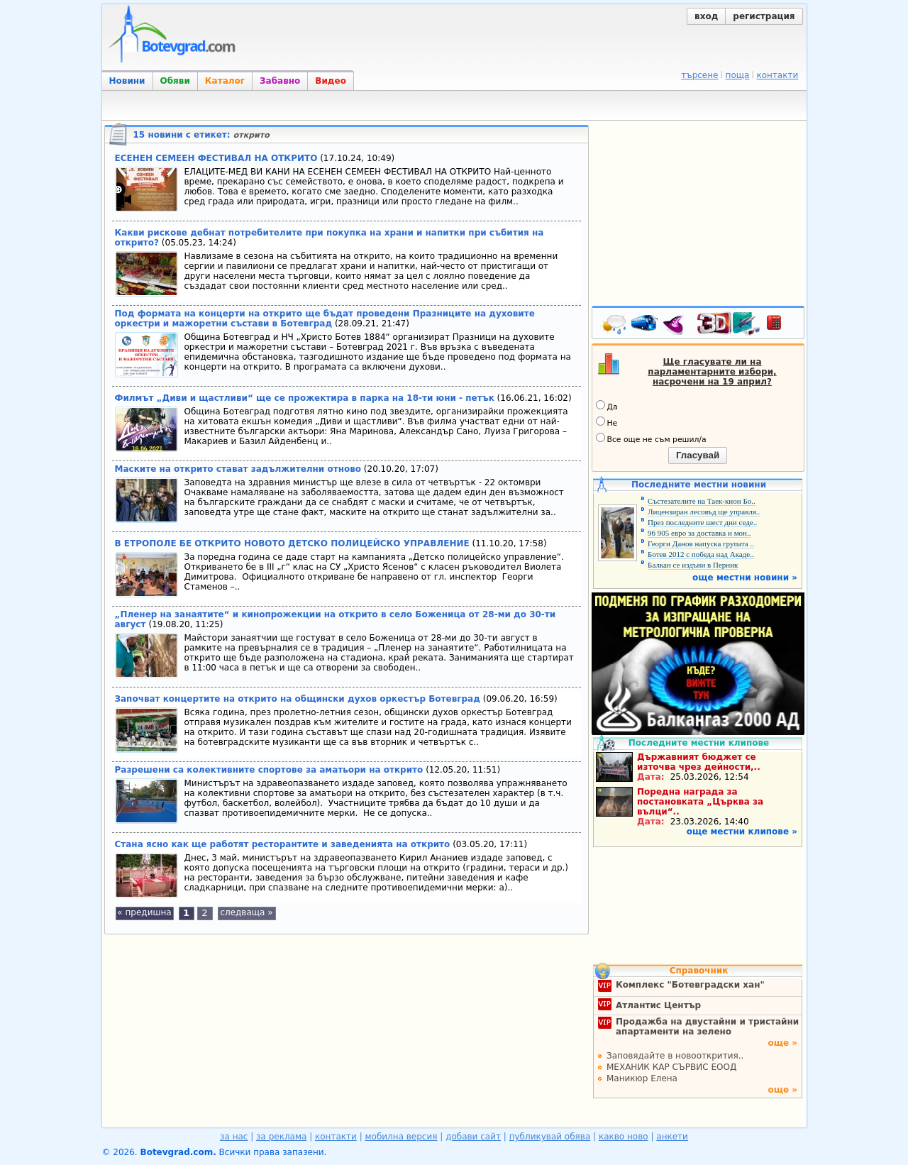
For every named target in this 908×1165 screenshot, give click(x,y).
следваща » (246, 912)
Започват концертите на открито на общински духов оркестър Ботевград (297, 699)
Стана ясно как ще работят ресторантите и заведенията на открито (282, 844)
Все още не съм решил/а (651, 438)
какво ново (623, 1137)
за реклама (281, 1137)
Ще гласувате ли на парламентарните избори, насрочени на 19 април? (712, 372)
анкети (672, 1137)
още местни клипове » (742, 832)
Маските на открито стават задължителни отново (238, 469)
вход (706, 16)
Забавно (280, 81)
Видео (330, 81)
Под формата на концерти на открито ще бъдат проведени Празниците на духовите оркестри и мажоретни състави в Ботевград (325, 318)
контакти (777, 75)
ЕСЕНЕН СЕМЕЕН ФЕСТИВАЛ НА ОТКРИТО (216, 158)
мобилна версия (401, 1137)
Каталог (225, 81)
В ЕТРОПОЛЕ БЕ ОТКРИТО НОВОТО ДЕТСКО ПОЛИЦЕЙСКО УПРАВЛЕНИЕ (292, 543)
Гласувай (697, 455)
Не (607, 422)
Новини (127, 81)
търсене (699, 75)
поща (738, 75)
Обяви (175, 81)
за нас (234, 1137)
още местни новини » (744, 577)
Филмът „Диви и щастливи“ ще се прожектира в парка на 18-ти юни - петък (304, 398)
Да (607, 406)
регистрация (763, 16)
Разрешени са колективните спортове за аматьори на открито (269, 770)
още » (782, 1043)
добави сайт (473, 1137)
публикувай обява (550, 1137)
